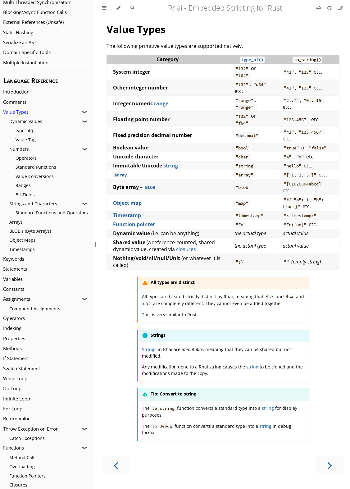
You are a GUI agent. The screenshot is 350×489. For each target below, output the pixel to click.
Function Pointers (27, 476)
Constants (13, 289)
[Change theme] (118, 8)
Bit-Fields (25, 195)
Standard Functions (36, 167)
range (161, 103)
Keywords (13, 259)
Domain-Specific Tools (27, 52)
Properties (14, 338)
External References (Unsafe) (33, 22)
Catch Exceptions (27, 438)
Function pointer (134, 224)
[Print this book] (319, 7)
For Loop (12, 408)
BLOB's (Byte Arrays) (30, 231)
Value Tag (26, 140)
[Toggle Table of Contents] (104, 8)
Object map (127, 202)
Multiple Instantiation (25, 62)
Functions (13, 448)
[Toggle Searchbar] (132, 8)
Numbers (19, 149)
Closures (18, 485)
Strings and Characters (33, 204)
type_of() (24, 131)
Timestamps (22, 249)
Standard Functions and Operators (52, 213)
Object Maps (22, 240)
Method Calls (23, 457)
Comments (14, 102)
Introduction (16, 92)
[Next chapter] (330, 464)
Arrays (16, 222)
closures (186, 249)
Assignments (16, 299)
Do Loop (12, 388)
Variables (13, 279)
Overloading (22, 466)
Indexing (12, 328)
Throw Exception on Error (30, 429)
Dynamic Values (25, 121)
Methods (12, 348)
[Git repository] (330, 7)
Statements (15, 269)
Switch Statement (21, 368)
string (170, 165)
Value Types (16, 112)
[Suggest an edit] (340, 7)
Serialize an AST (19, 42)
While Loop (15, 378)
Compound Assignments (34, 309)
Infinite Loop (16, 398)
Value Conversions (35, 176)
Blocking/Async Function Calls (35, 12)
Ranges (23, 185)
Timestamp (127, 215)
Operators (26, 158)
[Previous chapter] (116, 464)
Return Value (16, 418)
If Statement (16, 358)
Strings (149, 349)
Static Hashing (18, 32)
